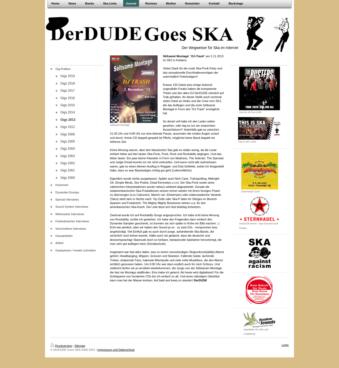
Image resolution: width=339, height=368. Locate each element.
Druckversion (61, 345)
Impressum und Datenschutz (116, 349)
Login (285, 345)
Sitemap (79, 345)
